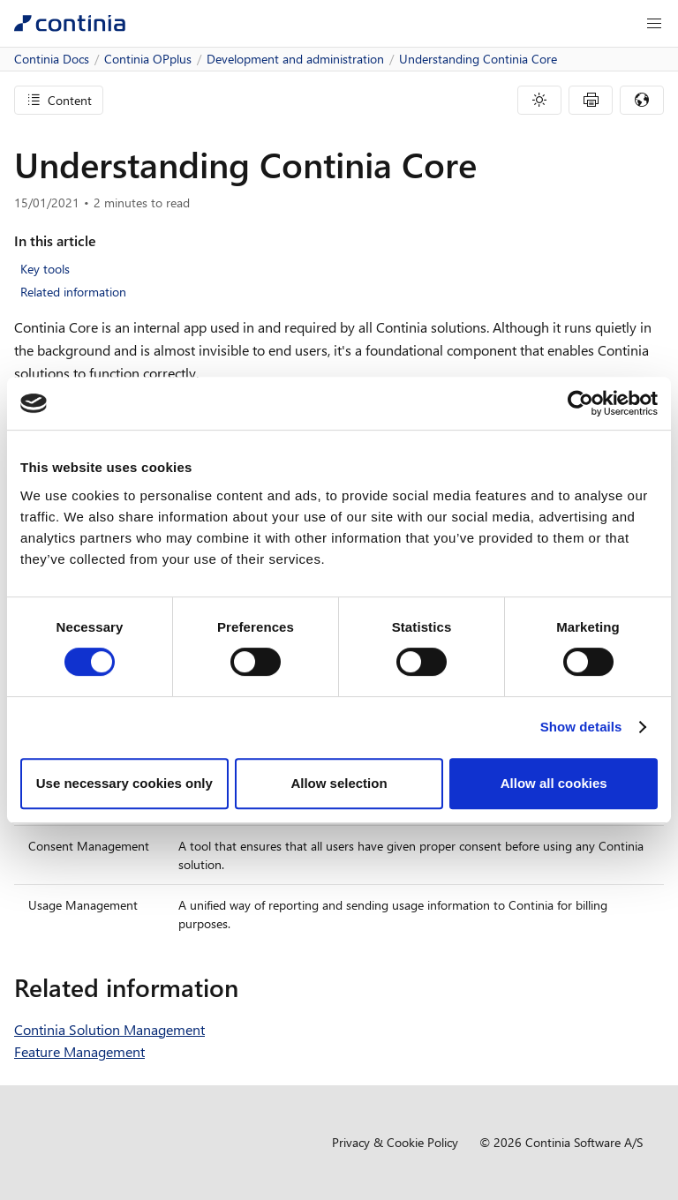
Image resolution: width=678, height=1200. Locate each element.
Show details (581, 726)
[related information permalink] (249, 987)
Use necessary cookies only (124, 783)
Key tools (45, 268)
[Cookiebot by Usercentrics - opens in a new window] (580, 403)
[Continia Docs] (69, 23)
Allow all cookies (554, 783)
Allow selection (338, 783)
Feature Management (79, 1051)
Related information (73, 291)
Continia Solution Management (109, 1029)
